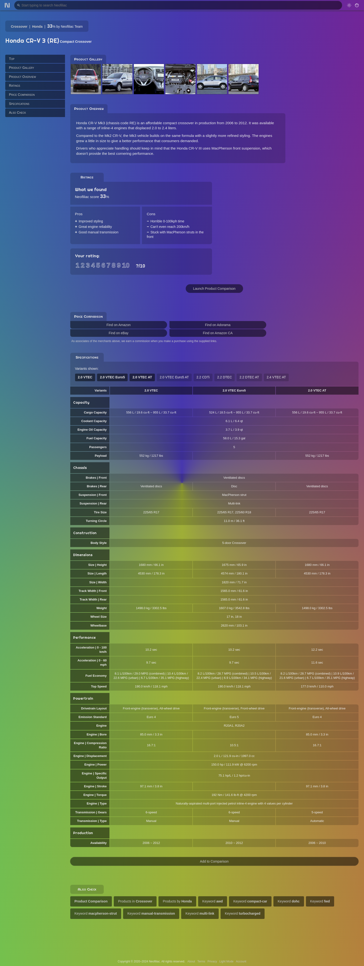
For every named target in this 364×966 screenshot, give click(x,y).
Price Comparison (22, 95)
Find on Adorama (218, 325)
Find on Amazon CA (218, 333)
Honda (37, 26)
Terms (201, 961)
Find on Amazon (118, 325)
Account (241, 961)
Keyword (212, 901)
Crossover (19, 26)
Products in (135, 901)
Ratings (14, 85)
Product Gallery (21, 68)
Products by (177, 901)
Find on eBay (119, 333)
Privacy (212, 961)
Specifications (19, 104)
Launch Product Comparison (214, 288)
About (191, 961)
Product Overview (22, 77)
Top (12, 59)
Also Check (17, 112)
